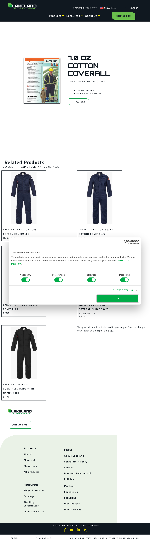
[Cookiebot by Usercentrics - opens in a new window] (126, 241)
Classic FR (10, 167)
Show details (123, 290)
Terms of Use (43, 538)
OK (118, 298)
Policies (14, 538)
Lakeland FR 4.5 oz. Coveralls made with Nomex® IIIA (94, 309)
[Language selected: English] (133, 8)
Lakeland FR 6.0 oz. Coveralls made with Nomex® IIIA (18, 389)
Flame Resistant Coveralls (39, 167)
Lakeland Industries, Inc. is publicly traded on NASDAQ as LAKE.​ (104, 538)
